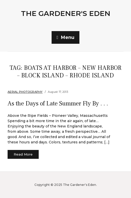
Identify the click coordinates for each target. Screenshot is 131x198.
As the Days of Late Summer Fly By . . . (58, 103)
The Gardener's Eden (65, 13)
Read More (23, 154)
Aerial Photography (25, 92)
